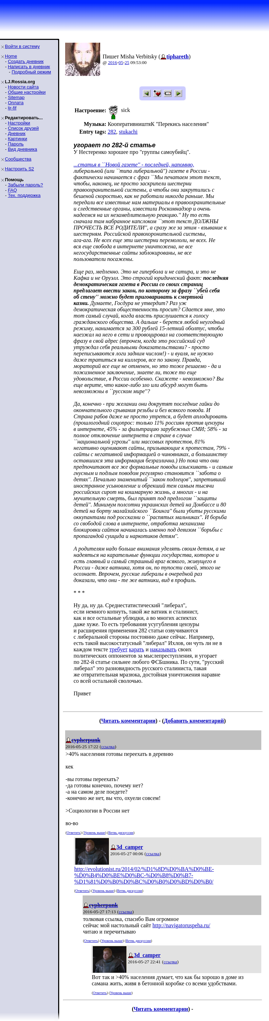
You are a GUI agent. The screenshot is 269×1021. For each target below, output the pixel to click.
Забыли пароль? (25, 184)
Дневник (16, 133)
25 (127, 62)
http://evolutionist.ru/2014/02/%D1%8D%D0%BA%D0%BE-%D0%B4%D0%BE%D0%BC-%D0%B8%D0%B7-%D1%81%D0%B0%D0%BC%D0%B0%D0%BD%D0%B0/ (144, 875)
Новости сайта (23, 87)
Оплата (15, 102)
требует (118, 649)
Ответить (73, 833)
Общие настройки (27, 92)
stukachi (128, 132)
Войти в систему (22, 46)
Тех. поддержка (24, 195)
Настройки (19, 123)
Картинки (17, 138)
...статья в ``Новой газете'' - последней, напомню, (134, 165)
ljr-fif (12, 108)
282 (112, 132)
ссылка (108, 746)
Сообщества (18, 159)
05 (121, 62)
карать (136, 649)
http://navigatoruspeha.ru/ (181, 925)
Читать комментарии (128, 721)
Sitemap (16, 97)
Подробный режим (31, 72)
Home (11, 56)
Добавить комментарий (194, 721)
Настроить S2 (19, 168)
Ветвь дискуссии (120, 833)
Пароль (15, 144)
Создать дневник (25, 61)
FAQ (12, 190)
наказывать (163, 649)
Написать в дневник (29, 66)
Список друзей (23, 128)
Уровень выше (94, 833)
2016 (112, 62)
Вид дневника (22, 149)
